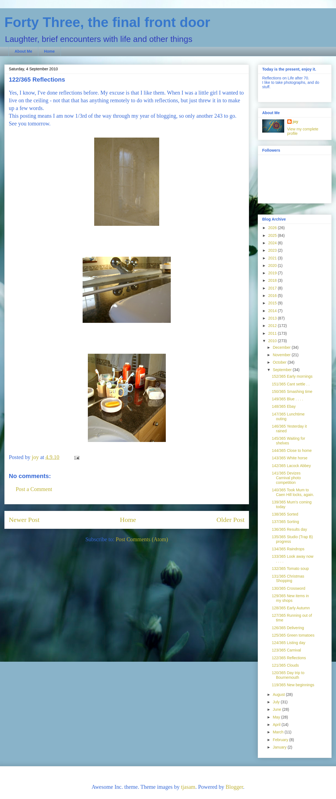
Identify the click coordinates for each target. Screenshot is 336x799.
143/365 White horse (289, 458)
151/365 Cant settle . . (291, 384)
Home (49, 51)
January (280, 747)
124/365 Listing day (288, 642)
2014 (273, 311)
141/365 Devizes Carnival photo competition (286, 478)
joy (295, 121)
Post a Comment (34, 489)
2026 (273, 228)
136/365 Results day (289, 529)
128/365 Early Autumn (291, 608)
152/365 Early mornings (292, 376)
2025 (273, 235)
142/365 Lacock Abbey (291, 465)
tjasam (188, 787)
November (282, 355)
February (281, 740)
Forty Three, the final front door (107, 22)
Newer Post (24, 519)
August (279, 694)
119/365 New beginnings (293, 685)
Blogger (234, 787)
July (277, 702)
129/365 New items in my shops (290, 598)
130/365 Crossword (288, 588)
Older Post (230, 519)
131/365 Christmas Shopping (288, 578)
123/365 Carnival (286, 650)
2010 (273, 341)
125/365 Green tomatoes (293, 635)
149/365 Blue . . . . (287, 399)
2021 (273, 258)
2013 (273, 318)
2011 (273, 333)
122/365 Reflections (289, 658)
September (282, 370)
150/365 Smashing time (292, 391)
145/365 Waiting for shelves (288, 440)
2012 (273, 325)
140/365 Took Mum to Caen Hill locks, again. (293, 492)
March (278, 732)
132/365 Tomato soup (290, 568)
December (282, 347)
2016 (273, 295)
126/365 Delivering (288, 628)
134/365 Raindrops (288, 549)
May (277, 717)
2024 (273, 243)
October (280, 362)
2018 (273, 280)
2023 (273, 250)
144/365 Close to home (292, 450)
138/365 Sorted (285, 514)
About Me (23, 51)
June (277, 709)
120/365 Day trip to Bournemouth (288, 675)
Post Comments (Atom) (142, 539)
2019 (273, 273)
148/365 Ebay (284, 406)
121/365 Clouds (285, 665)
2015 (273, 303)
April (277, 724)
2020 (273, 265)
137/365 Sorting (285, 521)
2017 (273, 288)
